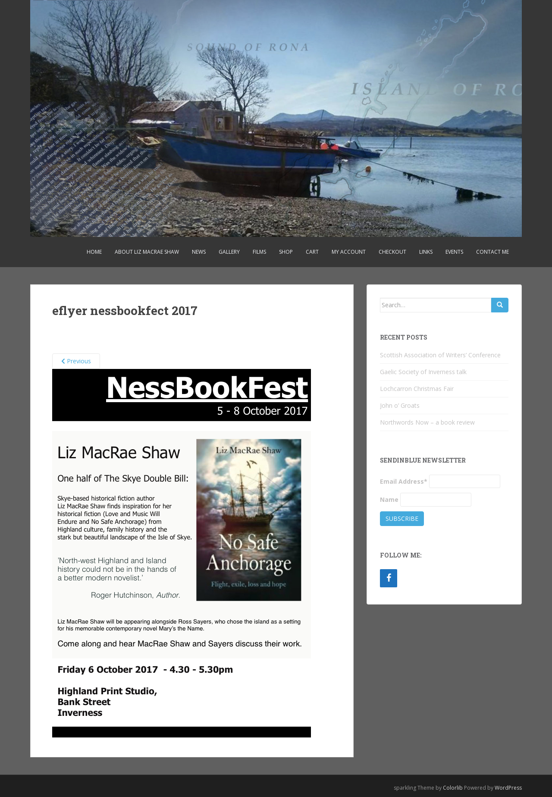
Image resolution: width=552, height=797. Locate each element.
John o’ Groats (400, 405)
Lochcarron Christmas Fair (417, 388)
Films (259, 251)
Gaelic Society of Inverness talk (423, 372)
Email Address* (403, 481)
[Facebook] (388, 578)
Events (454, 251)
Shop (286, 251)
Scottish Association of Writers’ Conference (440, 355)
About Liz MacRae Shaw (147, 251)
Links (426, 251)
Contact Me (492, 251)
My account (349, 251)
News (199, 251)
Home (94, 251)
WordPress (508, 787)
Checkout (392, 251)
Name (389, 499)
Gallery (229, 251)
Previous (76, 361)
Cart (312, 251)
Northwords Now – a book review (427, 422)
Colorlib (453, 787)
